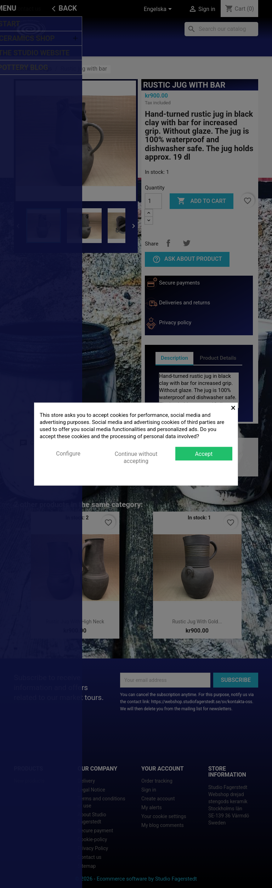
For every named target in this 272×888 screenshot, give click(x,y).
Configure (68, 453)
